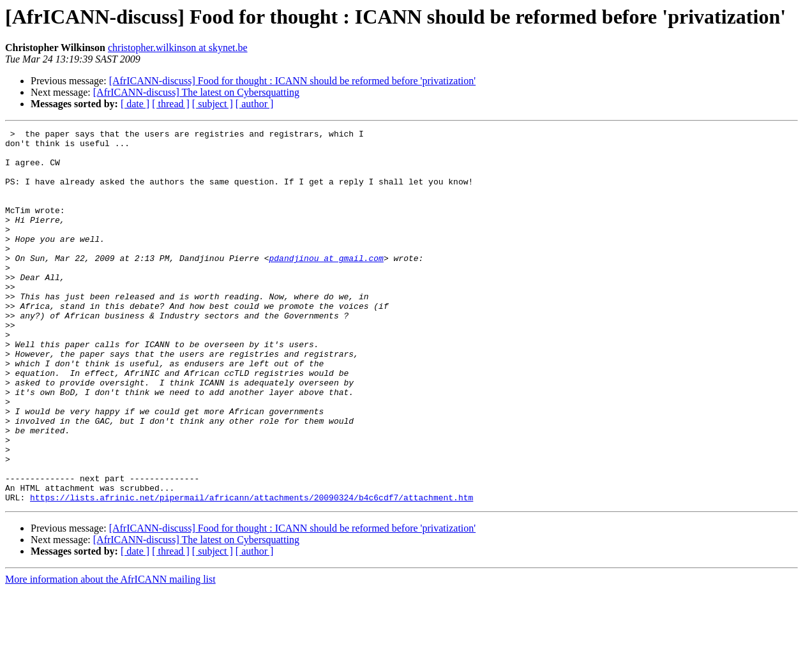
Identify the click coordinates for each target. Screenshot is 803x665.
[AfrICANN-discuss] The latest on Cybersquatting (196, 92)
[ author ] (255, 103)
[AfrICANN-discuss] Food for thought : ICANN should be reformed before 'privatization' (292, 80)
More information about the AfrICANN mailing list (110, 653)
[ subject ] (212, 103)
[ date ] (135, 103)
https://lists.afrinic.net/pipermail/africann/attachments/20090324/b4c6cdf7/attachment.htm (251, 572)
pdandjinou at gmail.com (326, 284)
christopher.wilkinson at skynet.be (178, 47)
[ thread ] (171, 103)
